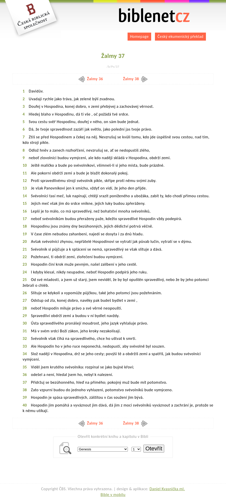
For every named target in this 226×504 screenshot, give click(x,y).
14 (25, 195)
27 (25, 300)
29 (25, 315)
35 (25, 367)
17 (25, 218)
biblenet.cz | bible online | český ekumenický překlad (154, 15)
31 (25, 331)
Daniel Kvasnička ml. (167, 488)
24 (25, 272)
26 (25, 292)
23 (25, 264)
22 (25, 256)
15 (25, 203)
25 (25, 279)
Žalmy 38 (135, 78)
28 (25, 308)
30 (25, 323)
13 (25, 188)
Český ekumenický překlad (180, 36)
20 (25, 241)
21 (25, 249)
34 (25, 353)
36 (25, 374)
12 (25, 180)
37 (25, 382)
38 (25, 389)
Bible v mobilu (112, 494)
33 (25, 346)
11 (25, 173)
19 (25, 234)
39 (25, 397)
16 (25, 211)
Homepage (139, 36)
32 (25, 338)
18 (25, 226)
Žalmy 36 (91, 78)
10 (25, 165)
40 (25, 405)
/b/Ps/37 (113, 66)
